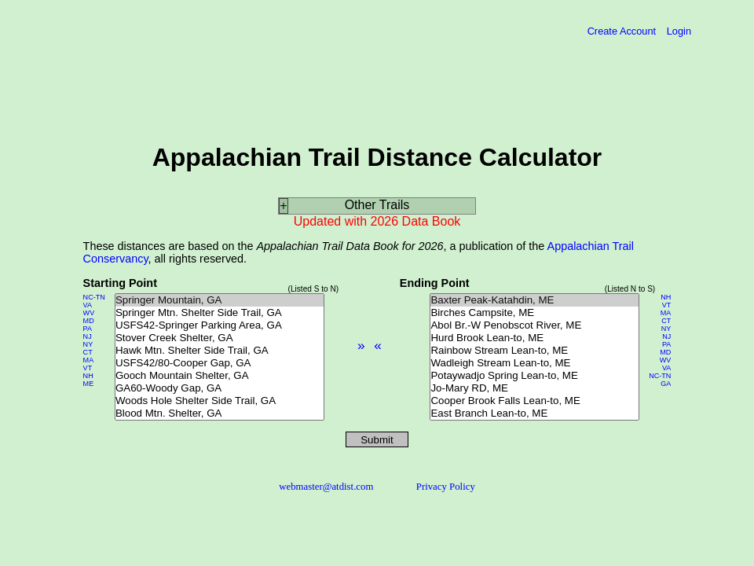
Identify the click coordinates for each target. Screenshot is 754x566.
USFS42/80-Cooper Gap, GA (219, 363)
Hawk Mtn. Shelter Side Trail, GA (219, 350)
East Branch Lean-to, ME (534, 413)
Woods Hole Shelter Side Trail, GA (219, 401)
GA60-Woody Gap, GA (219, 388)
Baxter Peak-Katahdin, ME (534, 300)
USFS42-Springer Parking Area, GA (219, 325)
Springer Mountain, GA (219, 300)
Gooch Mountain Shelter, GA (219, 375)
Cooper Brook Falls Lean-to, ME (534, 401)
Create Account (623, 31)
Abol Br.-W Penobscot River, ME (534, 325)
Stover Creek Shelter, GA (219, 338)
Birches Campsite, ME (534, 313)
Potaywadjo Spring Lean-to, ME (534, 375)
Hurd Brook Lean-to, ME (534, 338)
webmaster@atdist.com (326, 486)
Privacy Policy (445, 486)
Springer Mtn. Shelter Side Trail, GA (219, 313)
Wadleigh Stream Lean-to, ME (534, 363)
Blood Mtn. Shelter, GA (219, 413)
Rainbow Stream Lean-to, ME (534, 350)
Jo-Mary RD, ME (534, 388)
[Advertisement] (158, 84)
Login (679, 31)
